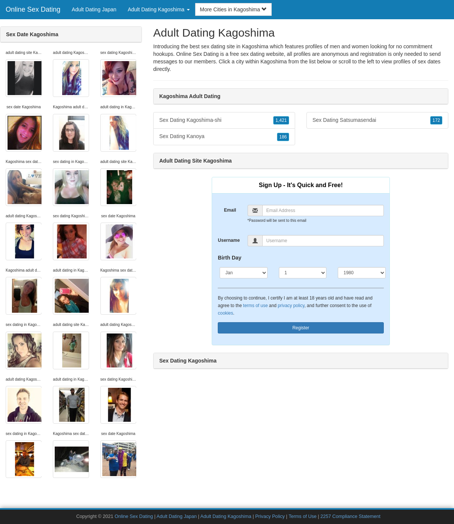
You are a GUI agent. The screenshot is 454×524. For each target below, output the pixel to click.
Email (230, 210)
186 (283, 137)
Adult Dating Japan (94, 9)
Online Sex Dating (33, 9)
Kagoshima (273, 61)
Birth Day (229, 258)
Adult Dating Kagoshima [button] (158, 9)
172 (436, 120)
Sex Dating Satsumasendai (377, 120)
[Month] (243, 272)
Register (300, 327)
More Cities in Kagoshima (233, 9)
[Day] (302, 272)
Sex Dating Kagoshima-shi (224, 120)
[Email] (323, 210)
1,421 (281, 120)
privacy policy (291, 305)
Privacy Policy (270, 516)
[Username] (323, 240)
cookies (225, 313)
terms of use (255, 305)
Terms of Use (303, 516)
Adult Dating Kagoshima (225, 516)
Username (229, 240)
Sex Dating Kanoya (224, 136)
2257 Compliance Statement (350, 516)
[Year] (361, 272)
